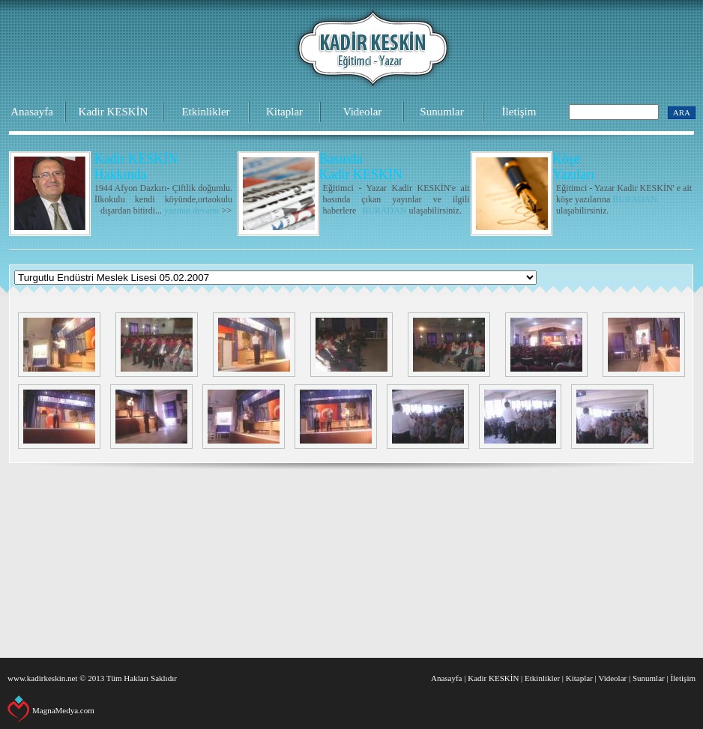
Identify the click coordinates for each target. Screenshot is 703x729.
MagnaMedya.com (63, 710)
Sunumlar (441, 112)
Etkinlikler (205, 112)
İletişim (519, 112)
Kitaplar (284, 112)
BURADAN (384, 210)
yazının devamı (192, 210)
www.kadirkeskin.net (42, 678)
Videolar (362, 112)
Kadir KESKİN (113, 112)
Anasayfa (31, 112)
